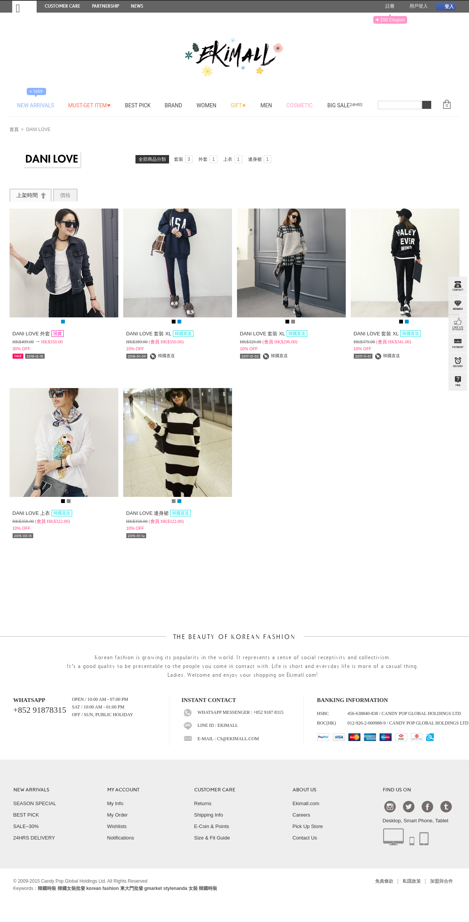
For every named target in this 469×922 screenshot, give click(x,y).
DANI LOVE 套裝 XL (159, 333)
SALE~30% (26, 826)
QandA (457, 381)
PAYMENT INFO (457, 343)
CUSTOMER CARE (214, 789)
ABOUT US (304, 789)
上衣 (232, 159)
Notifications (120, 838)
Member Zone (457, 305)
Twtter (408, 806)
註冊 (387, 6)
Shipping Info (208, 815)
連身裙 (260, 159)
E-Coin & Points (211, 826)
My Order (117, 815)
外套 (208, 159)
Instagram (390, 806)
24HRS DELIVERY (34, 838)
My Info (115, 803)
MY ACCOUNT (123, 789)
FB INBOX (457, 324)
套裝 (183, 159)
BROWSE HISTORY (457, 362)
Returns (203, 803)
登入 (446, 6)
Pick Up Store (308, 826)
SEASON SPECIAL (34, 803)
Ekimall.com (306, 803)
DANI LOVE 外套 (38, 333)
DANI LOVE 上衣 (43, 513)
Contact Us (305, 838)
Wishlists (117, 826)
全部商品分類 (152, 159)
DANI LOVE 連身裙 (158, 513)
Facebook (427, 806)
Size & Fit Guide (212, 838)
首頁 (14, 130)
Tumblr (446, 806)
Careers (301, 815)
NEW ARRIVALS (31, 789)
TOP (456, 419)
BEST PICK (26, 815)
